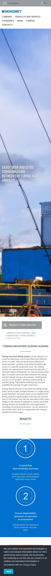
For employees (11, 3)
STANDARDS (8, 20)
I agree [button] (8, 571)
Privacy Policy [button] (29, 565)
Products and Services (18, 333)
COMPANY (7, 16)
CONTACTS (7, 24)
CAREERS (30, 20)
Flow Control (27, 335)
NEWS (20, 20)
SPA (44, 3)
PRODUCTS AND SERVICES (27, 16)
